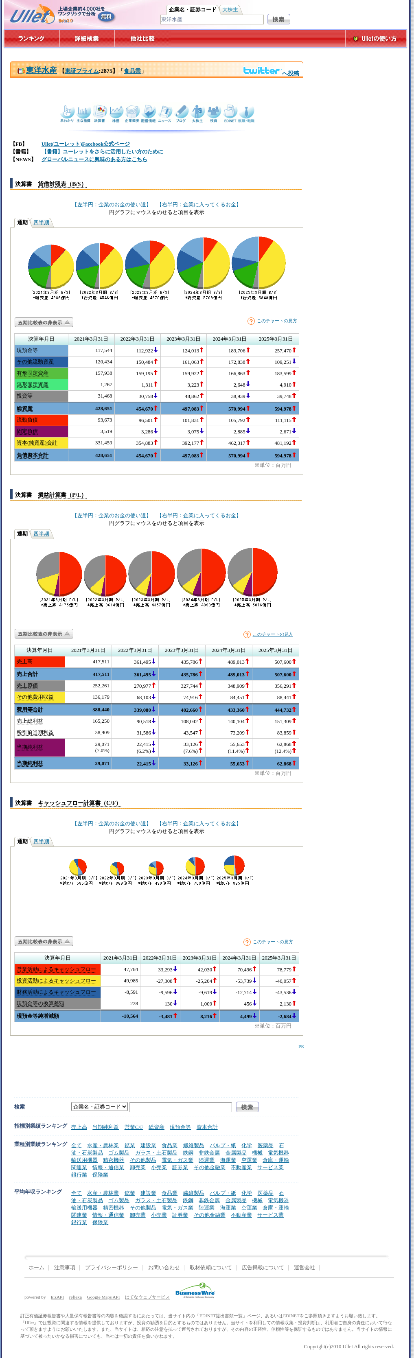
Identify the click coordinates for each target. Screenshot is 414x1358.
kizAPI (57, 1297)
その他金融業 (210, 1167)
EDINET (291, 1315)
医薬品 (266, 1145)
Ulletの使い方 (376, 38)
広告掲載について (263, 1268)
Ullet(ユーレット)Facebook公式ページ (86, 144)
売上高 (79, 1127)
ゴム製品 (118, 1153)
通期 (22, 222)
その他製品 (143, 1160)
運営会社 (304, 1268)
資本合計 (207, 1127)
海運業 (228, 1160)
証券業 (180, 1167)
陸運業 (207, 1160)
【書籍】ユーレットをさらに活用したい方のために (102, 152)
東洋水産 (37, 70)
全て (76, 1145)
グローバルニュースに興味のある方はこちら (94, 159)
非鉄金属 (209, 1153)
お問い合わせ (164, 1268)
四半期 (41, 222)
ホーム (36, 1268)
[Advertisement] (155, 1067)
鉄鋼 (188, 1153)
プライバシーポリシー (111, 1268)
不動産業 (241, 1167)
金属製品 (236, 1153)
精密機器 (113, 1160)
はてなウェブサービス (147, 1297)
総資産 (156, 1127)
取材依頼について (211, 1268)
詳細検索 (87, 38)
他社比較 (143, 38)
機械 (257, 1153)
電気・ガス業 (177, 1160)
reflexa (75, 1297)
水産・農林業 (103, 1145)
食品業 (132, 71)
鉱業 (130, 1145)
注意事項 (64, 1268)
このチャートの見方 (277, 320)
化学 (246, 1145)
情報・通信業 (108, 1167)
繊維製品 (193, 1145)
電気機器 (278, 1153)
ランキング (31, 38)
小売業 (159, 1167)
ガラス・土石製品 (156, 1153)
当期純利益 (105, 1127)
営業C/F (134, 1127)
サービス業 (270, 1167)
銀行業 (79, 1175)
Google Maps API (103, 1297)
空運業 (249, 1160)
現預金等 (180, 1127)
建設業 (148, 1145)
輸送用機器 (84, 1160)
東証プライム (82, 71)
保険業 (100, 1175)
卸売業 (138, 1167)
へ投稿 (271, 73)
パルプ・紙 (223, 1145)
